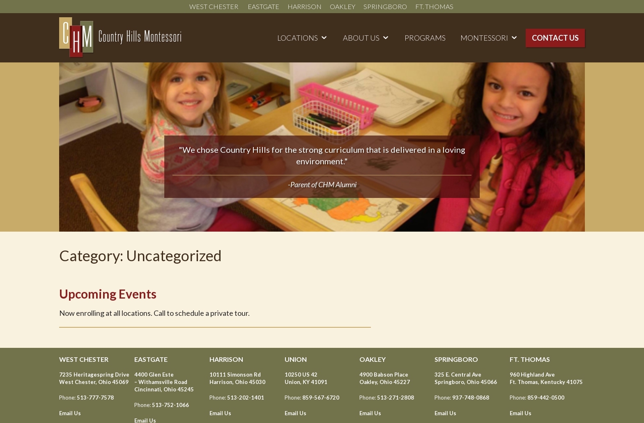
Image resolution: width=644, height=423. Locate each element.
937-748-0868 (470, 397)
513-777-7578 (95, 397)
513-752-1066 (170, 405)
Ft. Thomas (435, 6)
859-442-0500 (545, 397)
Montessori (484, 37)
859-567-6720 (320, 397)
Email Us (70, 413)
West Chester (214, 6)
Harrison (305, 6)
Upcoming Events (107, 293)
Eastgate (263, 6)
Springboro (385, 6)
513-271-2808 (395, 397)
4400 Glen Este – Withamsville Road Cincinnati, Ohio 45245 (164, 382)
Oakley (342, 6)
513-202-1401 (245, 397)
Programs (425, 37)
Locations (297, 37)
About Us (361, 37)
